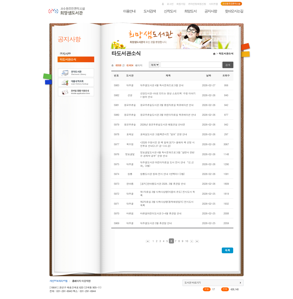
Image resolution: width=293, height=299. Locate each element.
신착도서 (170, 11)
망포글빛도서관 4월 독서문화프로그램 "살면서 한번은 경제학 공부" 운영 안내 (167, 154)
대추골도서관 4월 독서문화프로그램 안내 (162, 85)
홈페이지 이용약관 (81, 281)
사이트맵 (213, 3)
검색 (227, 65)
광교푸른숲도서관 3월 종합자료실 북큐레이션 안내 (167, 105)
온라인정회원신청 (197, 3)
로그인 (170, 3)
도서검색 (149, 11)
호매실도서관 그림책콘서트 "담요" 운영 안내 (163, 134)
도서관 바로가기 (193, 282)
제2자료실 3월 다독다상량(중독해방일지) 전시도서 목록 (167, 203)
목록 (227, 250)
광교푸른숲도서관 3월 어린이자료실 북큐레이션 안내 (168, 114)
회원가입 (180, 3)
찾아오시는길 (234, 11)
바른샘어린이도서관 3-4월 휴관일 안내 (160, 213)
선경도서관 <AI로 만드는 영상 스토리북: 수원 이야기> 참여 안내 (168, 95)
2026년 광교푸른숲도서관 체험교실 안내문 (162, 124)
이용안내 (129, 11)
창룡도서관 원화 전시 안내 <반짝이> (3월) (162, 174)
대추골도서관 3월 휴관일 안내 (156, 223)
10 (186, 241)
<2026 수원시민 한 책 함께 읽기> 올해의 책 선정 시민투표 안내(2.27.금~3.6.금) (167, 144)
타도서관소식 (68, 59)
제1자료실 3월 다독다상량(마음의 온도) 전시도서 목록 (167, 193)
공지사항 (210, 11)
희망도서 (190, 11)
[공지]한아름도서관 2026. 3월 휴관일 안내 (163, 183)
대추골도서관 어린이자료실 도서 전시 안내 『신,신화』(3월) (167, 163)
